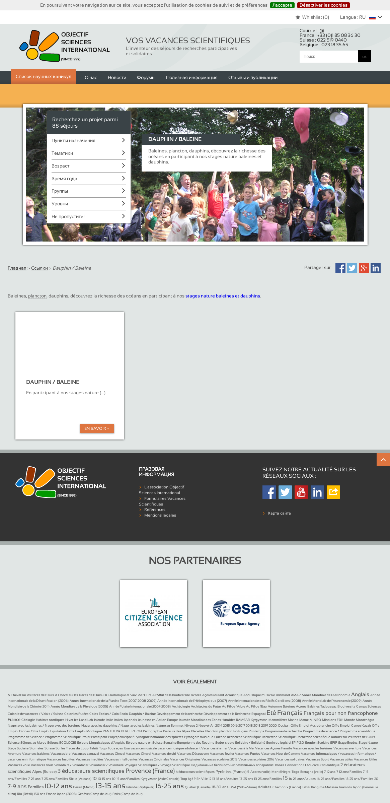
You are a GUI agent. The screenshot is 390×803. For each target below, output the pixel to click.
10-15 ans (104, 779)
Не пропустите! (68, 216)
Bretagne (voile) (311, 772)
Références (154, 509)
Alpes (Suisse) (44, 771)
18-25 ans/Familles (359, 779)
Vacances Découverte (193, 753)
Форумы (146, 77)
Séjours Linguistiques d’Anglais (101, 742)
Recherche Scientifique (244, 737)
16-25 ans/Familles (330, 779)
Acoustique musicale (259, 695)
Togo (103, 748)
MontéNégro (281, 772)
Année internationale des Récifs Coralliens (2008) (264, 700)
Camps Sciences (368, 706)
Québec (220, 737)
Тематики (62, 153)
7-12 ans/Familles (349, 772)
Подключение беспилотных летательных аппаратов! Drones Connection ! (247, 765)
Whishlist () (312, 17)
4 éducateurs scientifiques (195, 772)
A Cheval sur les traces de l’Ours (31, 695)
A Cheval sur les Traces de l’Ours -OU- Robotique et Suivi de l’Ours (103, 695)
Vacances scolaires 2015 (219, 759)
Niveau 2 (191, 725)
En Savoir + (96, 428)
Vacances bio (61, 753)
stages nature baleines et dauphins (222, 295)
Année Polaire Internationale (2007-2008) (140, 706)
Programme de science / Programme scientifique (339, 731)
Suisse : (323, 40)
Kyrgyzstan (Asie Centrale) (160, 779)
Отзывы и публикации (253, 77)
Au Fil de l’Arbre (233, 706)
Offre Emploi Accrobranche (311, 725)
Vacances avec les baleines (312, 748)
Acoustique (233, 695)
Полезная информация (192, 77)
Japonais (130, 720)
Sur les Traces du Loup (72, 748)
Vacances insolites (89, 759)
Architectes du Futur (206, 706)
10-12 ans (58, 786)
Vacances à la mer (214, 748)
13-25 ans (246, 779)
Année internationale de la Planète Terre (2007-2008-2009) (113, 700)
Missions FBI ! (332, 720)
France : (330, 35)
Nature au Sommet (169, 725)
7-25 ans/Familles (55, 779)
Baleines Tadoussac (321, 706)
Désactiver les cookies (323, 5)
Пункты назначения (73, 140)
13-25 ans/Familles (268, 779)
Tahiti (94, 748)
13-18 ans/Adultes (225, 779)
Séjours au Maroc (33, 742)
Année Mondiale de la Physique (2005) (79, 706)
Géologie (28, 720)
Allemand (283, 695)
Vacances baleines (36, 753)
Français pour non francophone (341, 713)
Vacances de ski (164, 753)
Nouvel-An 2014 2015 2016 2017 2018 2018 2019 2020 (238, 725)
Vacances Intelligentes (121, 759)
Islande (99, 720)
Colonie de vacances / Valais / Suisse (35, 714)
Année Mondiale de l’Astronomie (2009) (332, 700)
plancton (225, 731)
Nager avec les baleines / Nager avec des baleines (44, 725)
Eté (271, 712)
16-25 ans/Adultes (302, 779)
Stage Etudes (348, 742)
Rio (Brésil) (25, 794)
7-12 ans (329, 772)
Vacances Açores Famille (273, 748)
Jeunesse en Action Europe (158, 720)
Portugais (240, 731)
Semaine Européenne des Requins (188, 742)
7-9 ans (17, 786)
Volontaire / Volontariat (71, 765)
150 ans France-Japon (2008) (55, 794)
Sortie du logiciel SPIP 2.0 (285, 742)
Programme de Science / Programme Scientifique (44, 737)
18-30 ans (220, 787)
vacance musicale (144, 748)
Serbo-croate (224, 742)
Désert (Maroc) (83, 787)
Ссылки (39, 268)
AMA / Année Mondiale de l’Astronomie (320, 695)
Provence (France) (150, 770)
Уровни (60, 203)
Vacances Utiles (365, 759)
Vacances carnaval (85, 753)
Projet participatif (121, 737)
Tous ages (115, 748)
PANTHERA (111, 731)
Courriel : (312, 30)
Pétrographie (152, 731)
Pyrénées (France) (231, 771)
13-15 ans (110, 786)
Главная (17, 268)
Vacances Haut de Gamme (280, 753)
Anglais (360, 694)
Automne (275, 706)
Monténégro (365, 720)
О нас (91, 77)
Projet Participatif (94, 737)
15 (285, 778)
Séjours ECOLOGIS (61, 742)
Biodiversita (346, 706)
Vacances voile (19, 765)
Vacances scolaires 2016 (256, 759)
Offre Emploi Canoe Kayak (351, 725)
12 (210, 779)
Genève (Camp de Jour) (94, 794)
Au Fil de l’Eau (256, 706)
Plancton (211, 731)
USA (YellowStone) (243, 787)
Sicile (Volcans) (80, 779)
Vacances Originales (154, 759)
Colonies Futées (76, 714)
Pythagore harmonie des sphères (159, 737)
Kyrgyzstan (259, 720)
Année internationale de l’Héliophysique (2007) (192, 700)
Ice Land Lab (83, 720)
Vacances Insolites (61, 759)
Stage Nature (368, 742)
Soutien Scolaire (317, 742)
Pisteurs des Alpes (176, 731)
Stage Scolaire (18, 748)
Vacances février (222, 753)
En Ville (202, 779)
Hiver (69, 720)
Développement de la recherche (180, 714)
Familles (36, 787)
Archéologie (181, 706)
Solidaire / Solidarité (250, 742)
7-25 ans (34, 779)
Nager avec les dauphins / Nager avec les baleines (118, 725)
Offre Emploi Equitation (48, 731)
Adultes (264, 787)
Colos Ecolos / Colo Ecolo (108, 714)
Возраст (60, 166)
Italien (118, 720)
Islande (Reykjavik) (140, 787)
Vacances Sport (317, 759)
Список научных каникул (43, 76)
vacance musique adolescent (179, 748)
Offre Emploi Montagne (84, 731)
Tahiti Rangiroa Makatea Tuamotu (327, 787)
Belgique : (324, 44)
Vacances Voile (42, 765)
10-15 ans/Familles (126, 779)
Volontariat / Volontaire (106, 765)
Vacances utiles (341, 759)
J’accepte (282, 5)
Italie (109, 720)
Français (290, 712)
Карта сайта (279, 513)
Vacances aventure (347, 748)
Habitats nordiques (50, 720)
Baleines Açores (294, 706)
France (14, 719)
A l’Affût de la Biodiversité (171, 695)
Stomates (36, 748)
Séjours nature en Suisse (144, 742)
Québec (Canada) (198, 787)
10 (94, 778)
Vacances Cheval (112, 753)
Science (13, 742)
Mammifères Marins (283, 720)
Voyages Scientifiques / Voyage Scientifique (157, 765)
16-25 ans (169, 786)
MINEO (315, 720)
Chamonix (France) (286, 787)
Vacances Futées (247, 753)
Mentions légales (160, 515)
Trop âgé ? (188, 779)
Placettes (197, 731)
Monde (349, 720)
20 (376, 779)
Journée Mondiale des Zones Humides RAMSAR (214, 720)
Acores (196, 695)
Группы (60, 191)
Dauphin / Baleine (142, 714)
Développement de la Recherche (227, 714)
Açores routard (213, 695)
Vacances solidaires (290, 759)
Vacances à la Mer (241, 748)
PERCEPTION (131, 731)
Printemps (256, 731)
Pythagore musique (198, 737)
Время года (64, 178)
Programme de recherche (283, 731)
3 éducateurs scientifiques (91, 771)
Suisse (50, 748)
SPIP (333, 742)
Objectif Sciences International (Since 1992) (65, 46)
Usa (127, 748)
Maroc (304, 720)
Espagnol (258, 714)
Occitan (284, 725)
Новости (117, 77)
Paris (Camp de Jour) (127, 794)
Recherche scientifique (313, 737)
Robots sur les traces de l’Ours (353, 737)
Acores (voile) (260, 772)
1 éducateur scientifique (322, 765)
